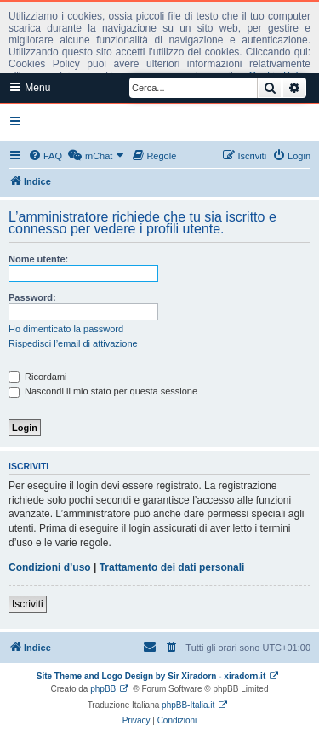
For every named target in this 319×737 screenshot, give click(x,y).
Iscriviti (27, 604)
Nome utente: (38, 259)
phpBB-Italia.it (188, 705)
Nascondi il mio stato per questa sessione (103, 391)
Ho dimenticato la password (66, 329)
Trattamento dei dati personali (172, 567)
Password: (32, 297)
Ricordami (38, 376)
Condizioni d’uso (50, 567)
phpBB (103, 689)
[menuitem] (45, 156)
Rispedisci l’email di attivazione (73, 343)
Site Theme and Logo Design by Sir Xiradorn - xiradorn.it (151, 676)
